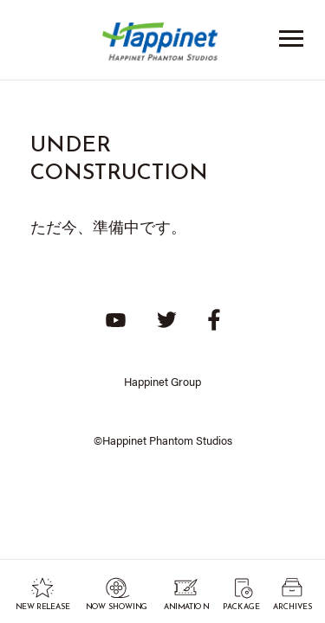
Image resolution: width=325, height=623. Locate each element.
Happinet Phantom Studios (163, 45)
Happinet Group (162, 381)
